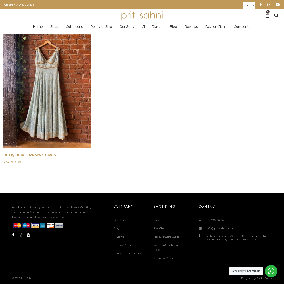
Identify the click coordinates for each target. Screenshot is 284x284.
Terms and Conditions (127, 253)
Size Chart (160, 228)
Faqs (156, 220)
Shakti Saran (264, 278)
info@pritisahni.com (219, 228)
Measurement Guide (166, 236)
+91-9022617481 (216, 220)
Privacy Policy (122, 245)
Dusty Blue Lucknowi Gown (29, 155)
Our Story (119, 220)
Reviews (118, 236)
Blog (116, 228)
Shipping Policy (163, 258)
